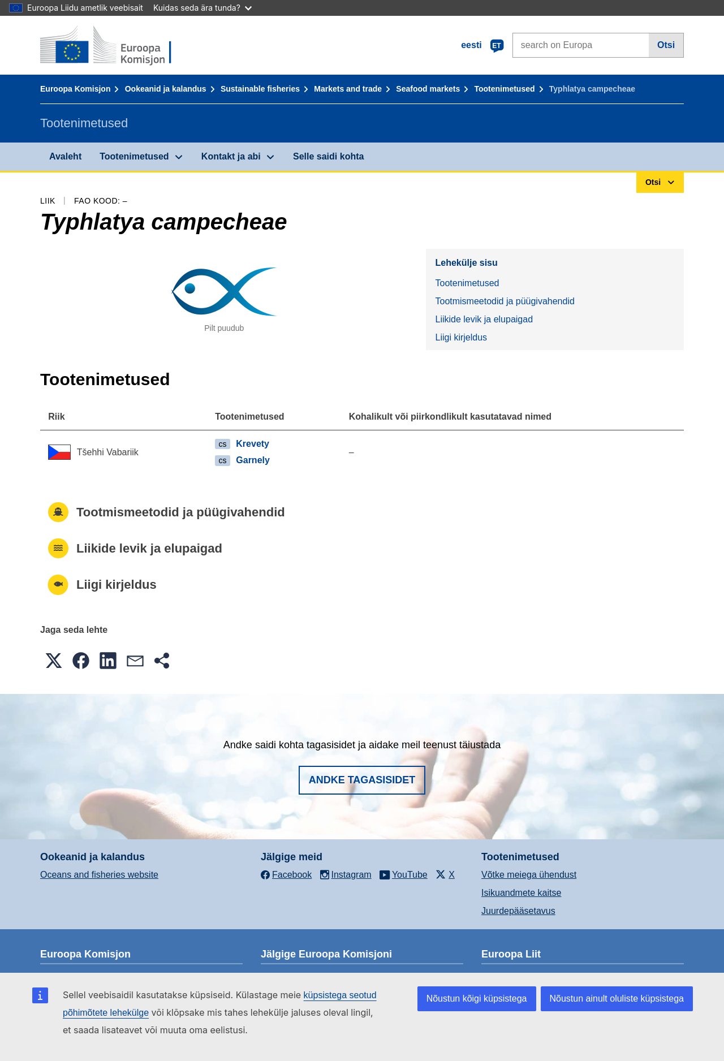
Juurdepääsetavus (518, 911)
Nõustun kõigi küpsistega (476, 998)
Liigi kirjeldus (461, 337)
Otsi (666, 45)
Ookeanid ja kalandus (165, 88)
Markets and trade (348, 88)
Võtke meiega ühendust (528, 874)
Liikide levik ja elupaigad (484, 319)
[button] (53, 660)
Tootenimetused (504, 88)
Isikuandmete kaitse (521, 893)
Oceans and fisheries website (99, 874)
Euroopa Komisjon (75, 88)
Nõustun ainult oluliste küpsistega (617, 998)
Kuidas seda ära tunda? (202, 7)
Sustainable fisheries (260, 88)
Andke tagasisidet (362, 780)
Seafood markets (428, 88)
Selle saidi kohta (328, 156)
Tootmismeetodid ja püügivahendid (504, 301)
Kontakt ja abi (231, 156)
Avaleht (65, 156)
